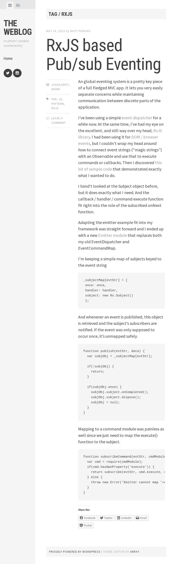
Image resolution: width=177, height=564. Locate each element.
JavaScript (60, 85)
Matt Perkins (80, 31)
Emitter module (112, 235)
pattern (57, 104)
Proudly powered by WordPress (75, 552)
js (60, 99)
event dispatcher (137, 117)
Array (134, 552)
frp (54, 99)
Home (8, 58)
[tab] (9, 5)
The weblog (18, 27)
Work (55, 89)
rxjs (55, 108)
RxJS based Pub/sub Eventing (103, 54)
